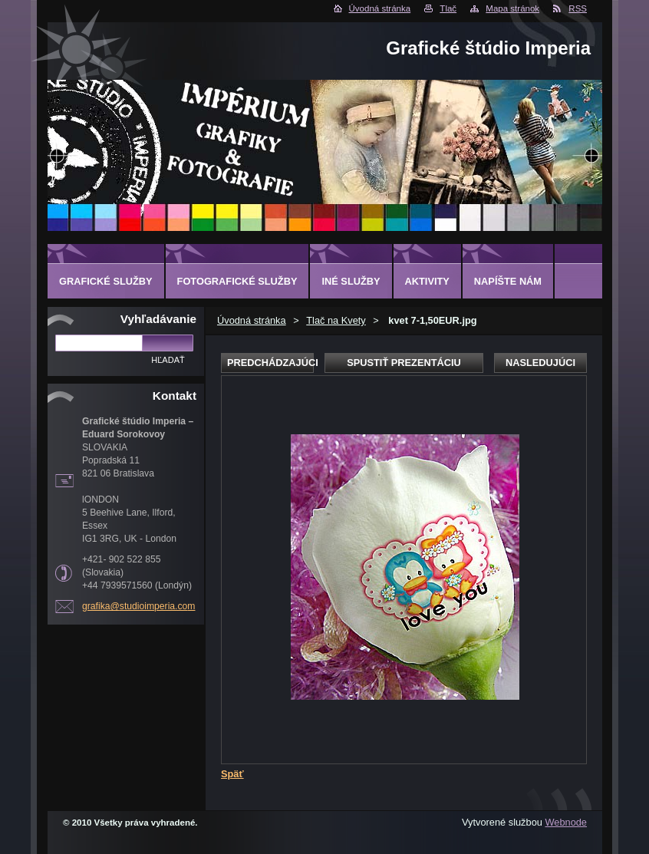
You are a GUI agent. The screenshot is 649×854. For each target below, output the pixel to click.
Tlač (448, 8)
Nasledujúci (540, 362)
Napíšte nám (508, 281)
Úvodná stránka (380, 8)
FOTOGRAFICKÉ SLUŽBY (237, 281)
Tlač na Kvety (336, 320)
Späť (232, 774)
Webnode (566, 822)
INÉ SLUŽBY (350, 281)
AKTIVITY (427, 281)
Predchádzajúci (270, 362)
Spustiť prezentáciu (404, 362)
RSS (577, 8)
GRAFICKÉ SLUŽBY (106, 281)
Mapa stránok (512, 8)
